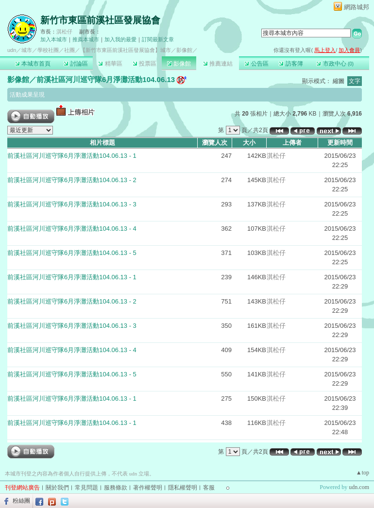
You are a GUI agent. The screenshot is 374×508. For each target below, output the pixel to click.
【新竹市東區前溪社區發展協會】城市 (125, 50)
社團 (69, 50)
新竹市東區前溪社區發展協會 (100, 20)
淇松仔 (64, 31)
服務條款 (115, 487)
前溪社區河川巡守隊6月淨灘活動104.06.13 (105, 79)
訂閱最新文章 (158, 39)
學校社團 (48, 50)
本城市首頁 (33, 63)
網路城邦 (356, 7)
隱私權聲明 (182, 487)
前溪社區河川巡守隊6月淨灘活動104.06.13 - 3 (71, 204)
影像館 (179, 63)
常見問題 (86, 487)
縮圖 (338, 81)
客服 (209, 487)
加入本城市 (53, 39)
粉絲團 (21, 500)
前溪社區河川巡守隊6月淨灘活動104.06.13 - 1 (71, 155)
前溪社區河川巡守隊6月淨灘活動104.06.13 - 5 (71, 252)
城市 (26, 50)
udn (11, 50)
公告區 (256, 63)
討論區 (75, 63)
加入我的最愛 (120, 39)
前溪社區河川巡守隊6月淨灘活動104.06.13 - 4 (71, 228)
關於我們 (57, 487)
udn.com (359, 487)
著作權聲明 (147, 487)
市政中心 (335, 63)
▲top (362, 472)
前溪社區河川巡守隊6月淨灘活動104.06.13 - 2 (71, 180)
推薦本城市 (85, 39)
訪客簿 (291, 63)
